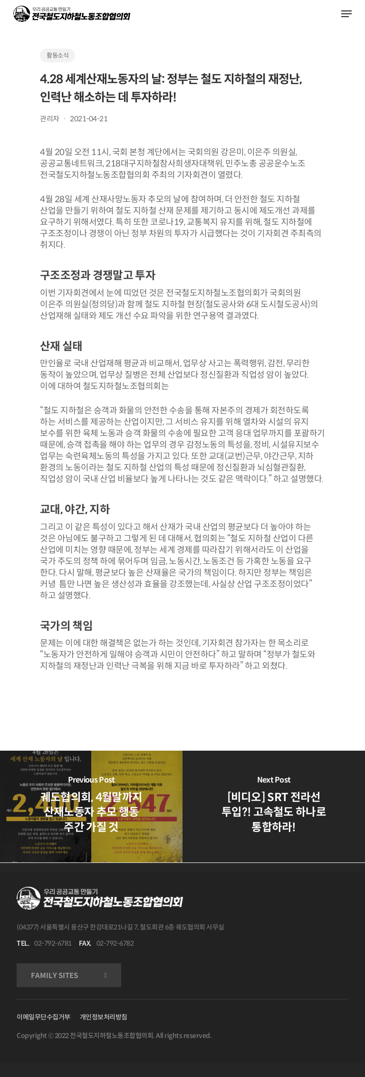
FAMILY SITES (54, 975)
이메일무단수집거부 (43, 1017)
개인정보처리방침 (103, 1017)
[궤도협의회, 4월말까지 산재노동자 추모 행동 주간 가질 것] (91, 806)
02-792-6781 (53, 943)
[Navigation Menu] (346, 14)
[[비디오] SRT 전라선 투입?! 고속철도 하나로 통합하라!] (273, 806)
